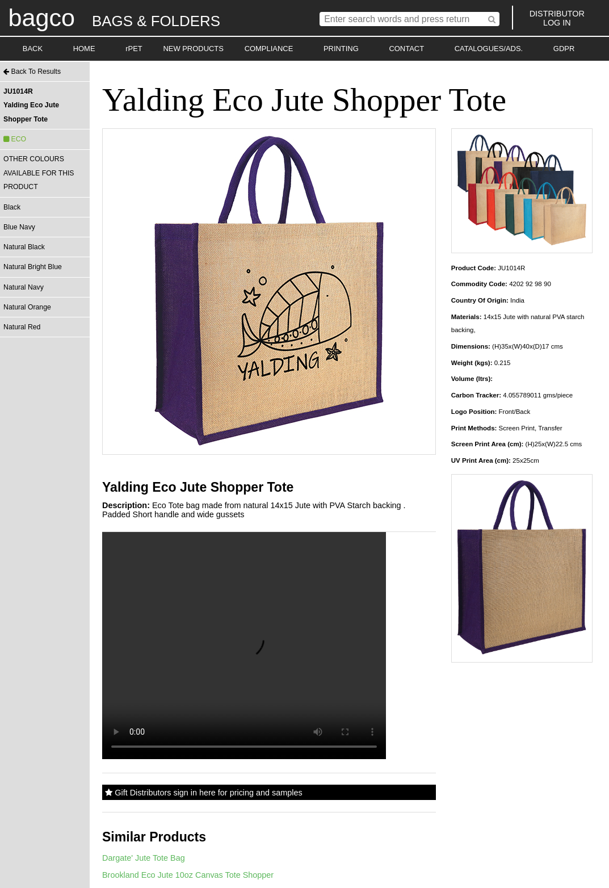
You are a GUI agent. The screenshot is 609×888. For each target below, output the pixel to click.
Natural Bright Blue (32, 267)
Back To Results (32, 72)
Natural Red (21, 327)
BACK (33, 48)
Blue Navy (19, 227)
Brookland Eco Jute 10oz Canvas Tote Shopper (188, 874)
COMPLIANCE (269, 48)
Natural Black (24, 247)
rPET (133, 48)
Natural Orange (27, 307)
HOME (84, 48)
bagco (41, 17)
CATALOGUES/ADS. (489, 48)
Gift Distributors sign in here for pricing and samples (203, 792)
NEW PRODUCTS (193, 48)
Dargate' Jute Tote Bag (143, 857)
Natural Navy (23, 287)
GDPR (563, 48)
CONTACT (406, 48)
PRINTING (341, 48)
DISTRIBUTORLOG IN (557, 18)
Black (11, 207)
